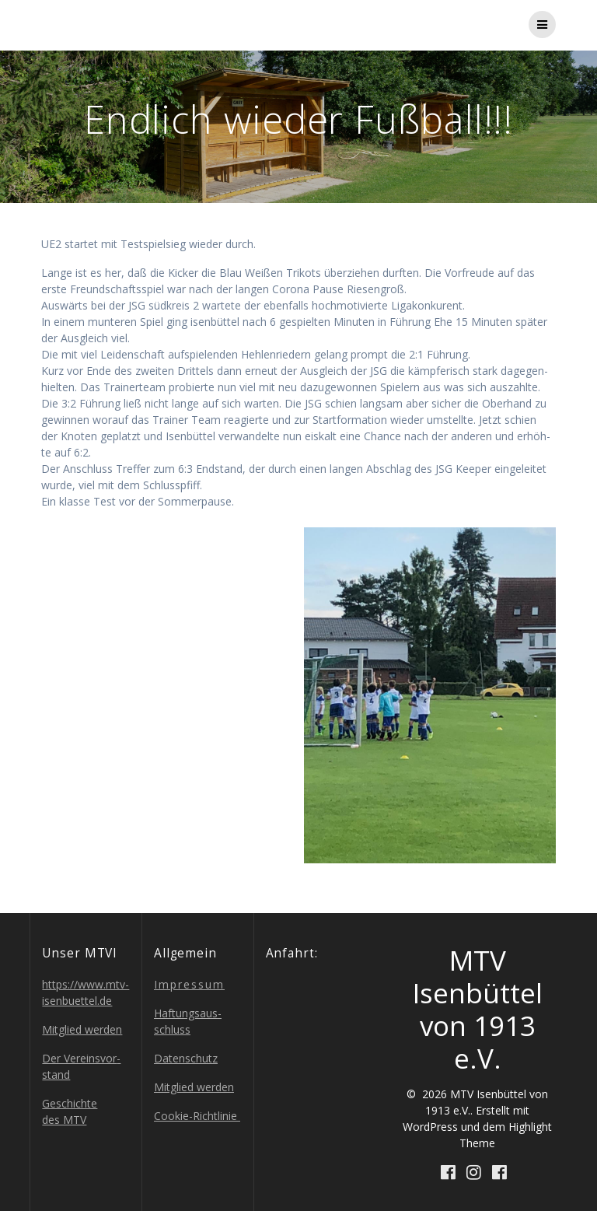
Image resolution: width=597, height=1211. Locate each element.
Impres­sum (189, 984)
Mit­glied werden (82, 1029)
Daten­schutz (186, 1058)
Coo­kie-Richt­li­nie (197, 1115)
